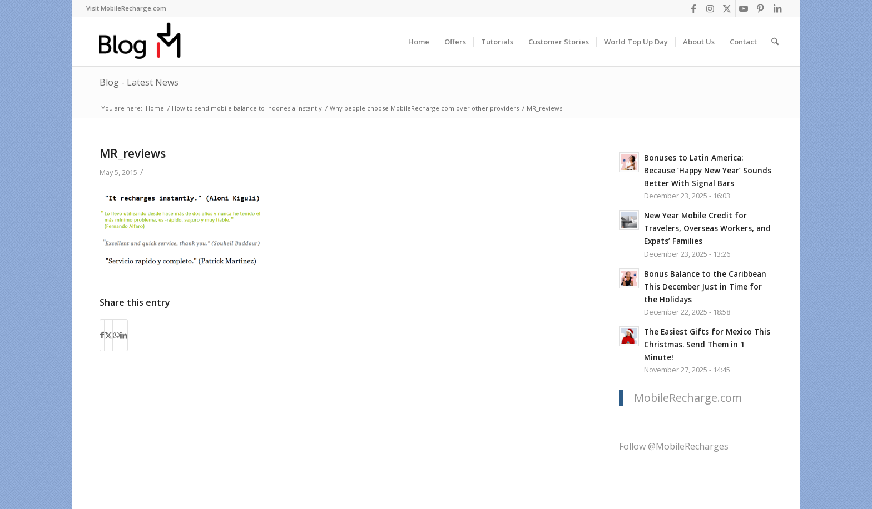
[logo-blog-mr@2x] (146, 41)
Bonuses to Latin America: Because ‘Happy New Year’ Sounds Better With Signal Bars (707, 170)
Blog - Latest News (139, 82)
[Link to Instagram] (710, 8)
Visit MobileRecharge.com (126, 8)
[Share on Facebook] (102, 335)
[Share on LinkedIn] (123, 335)
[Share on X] (108, 335)
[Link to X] (727, 8)
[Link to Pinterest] (760, 8)
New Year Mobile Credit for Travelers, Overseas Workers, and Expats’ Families (707, 228)
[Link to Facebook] (694, 8)
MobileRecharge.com (688, 397)
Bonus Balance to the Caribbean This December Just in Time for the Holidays (705, 286)
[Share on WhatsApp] (116, 335)
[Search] (775, 41)
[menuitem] (126, 8)
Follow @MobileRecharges (674, 446)
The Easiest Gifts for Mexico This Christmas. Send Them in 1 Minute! (707, 344)
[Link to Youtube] (744, 8)
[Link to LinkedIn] (777, 8)
